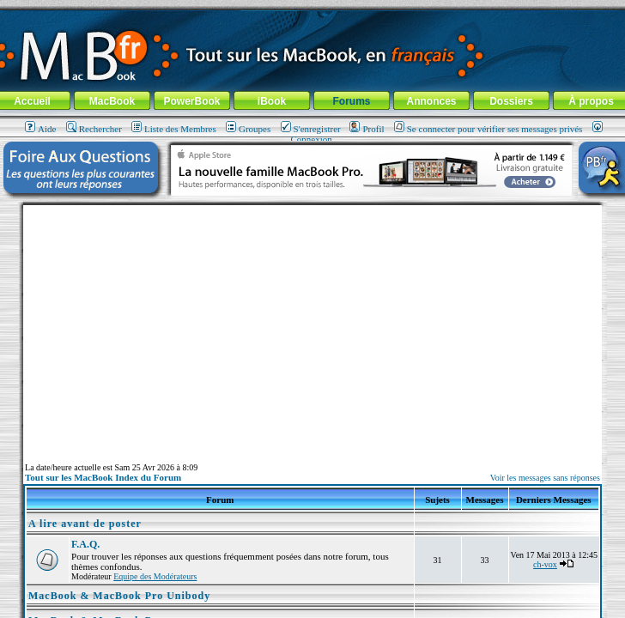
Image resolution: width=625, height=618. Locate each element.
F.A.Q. (85, 544)
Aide (40, 129)
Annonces (431, 101)
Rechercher (94, 129)
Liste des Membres (173, 129)
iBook (272, 101)
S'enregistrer (311, 129)
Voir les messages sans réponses (545, 477)
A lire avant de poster (85, 524)
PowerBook (191, 101)
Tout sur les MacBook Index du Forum (103, 477)
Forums (351, 101)
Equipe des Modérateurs (155, 576)
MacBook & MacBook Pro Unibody (119, 596)
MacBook (112, 101)
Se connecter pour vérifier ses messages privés (488, 129)
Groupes (248, 129)
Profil (366, 129)
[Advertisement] (312, 325)
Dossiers (511, 101)
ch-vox (545, 564)
